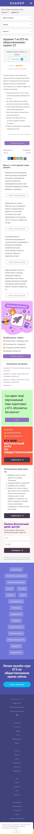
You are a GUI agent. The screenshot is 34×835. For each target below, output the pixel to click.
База (18, 735)
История (22, 589)
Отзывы (17, 814)
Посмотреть (17, 59)
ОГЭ (17, 778)
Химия (23, 595)
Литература (16, 608)
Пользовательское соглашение (10, 828)
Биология (10, 595)
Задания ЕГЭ (17, 786)
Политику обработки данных (17, 826)
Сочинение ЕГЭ (17, 810)
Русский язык (16, 569)
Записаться (16, 460)
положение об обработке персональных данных (17, 559)
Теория (17, 782)
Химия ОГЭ (16, 646)
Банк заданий (17, 802)
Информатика (16, 614)
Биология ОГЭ (16, 652)
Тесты (17, 790)
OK (16, 831)
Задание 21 (7, 385)
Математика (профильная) (16, 576)
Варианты (17, 795)
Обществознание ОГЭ (16, 640)
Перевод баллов (17, 806)
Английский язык (16, 601)
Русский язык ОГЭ (16, 627)
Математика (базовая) (16, 582)
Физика (9, 589)
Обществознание (17, 739)
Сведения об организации (17, 711)
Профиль (17, 731)
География (16, 620)
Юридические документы (17, 707)
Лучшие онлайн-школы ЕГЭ (17, 818)
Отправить (16, 550)
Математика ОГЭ (16, 633)
